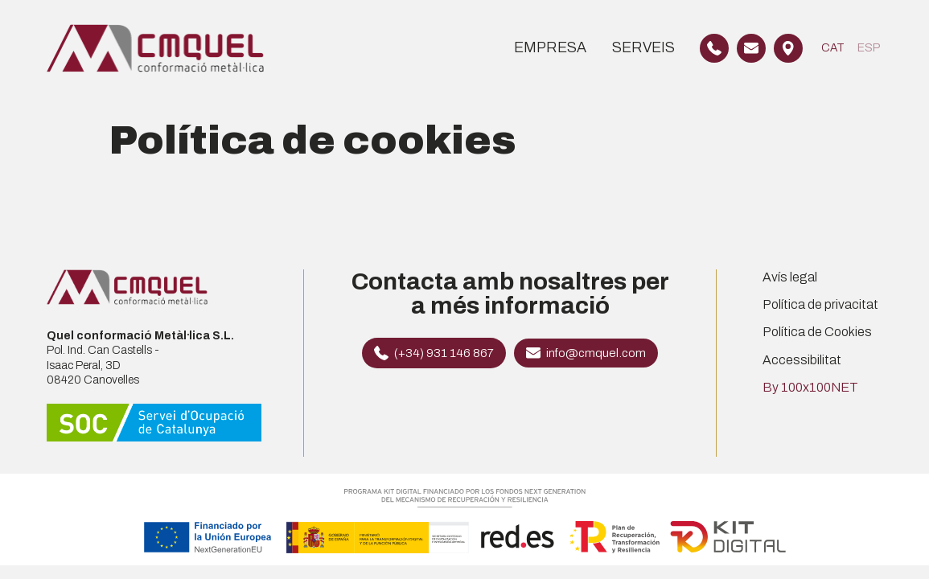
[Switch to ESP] (868, 48)
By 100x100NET (810, 387)
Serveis (643, 47)
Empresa (550, 47)
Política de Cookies (817, 332)
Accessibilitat (802, 360)
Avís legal (790, 277)
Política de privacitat (820, 304)
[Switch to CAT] (833, 48)
